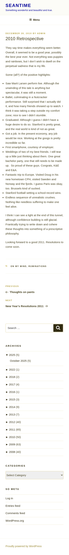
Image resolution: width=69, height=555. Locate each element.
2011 (12, 429)
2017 (12, 384)
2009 (12, 444)
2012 (12, 422)
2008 (12, 451)
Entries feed (13, 505)
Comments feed (15, 513)
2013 (12, 414)
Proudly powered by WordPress (24, 546)
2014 (12, 407)
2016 (12, 391)
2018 (12, 376)
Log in (9, 498)
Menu (34, 19)
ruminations (38, 266)
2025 (12, 354)
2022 (12, 369)
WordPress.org (15, 520)
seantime (18, 5)
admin (41, 33)
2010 (12, 437)
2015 (12, 399)
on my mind (19, 266)
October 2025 (18, 360)
